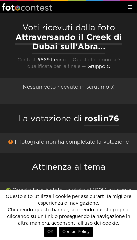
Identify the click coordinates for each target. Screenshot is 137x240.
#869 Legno (51, 60)
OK (50, 232)
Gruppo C (98, 66)
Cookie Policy (76, 232)
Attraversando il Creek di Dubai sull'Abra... (68, 41)
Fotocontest (27, 7)
